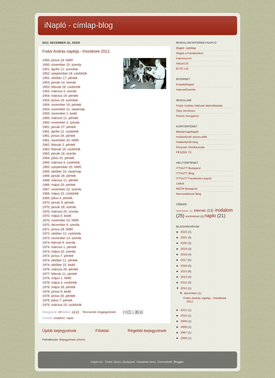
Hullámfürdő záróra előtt (191, 136)
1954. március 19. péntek (60, 95)
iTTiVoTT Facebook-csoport (194, 178)
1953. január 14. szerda (59, 82)
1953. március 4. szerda (59, 91)
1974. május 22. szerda (58, 251)
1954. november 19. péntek (61, 104)
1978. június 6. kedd (56, 291)
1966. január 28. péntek (59, 175)
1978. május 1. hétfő (56, 278)
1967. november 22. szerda (61, 189)
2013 (184, 282)
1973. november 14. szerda (61, 238)
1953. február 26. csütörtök (61, 87)
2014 (184, 276)
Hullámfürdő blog (187, 142)
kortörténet (192, 216)
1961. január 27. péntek (59, 127)
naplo (70, 318)
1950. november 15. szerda (61, 64)
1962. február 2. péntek (58, 144)
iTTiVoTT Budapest (188, 168)
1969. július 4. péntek (57, 198)
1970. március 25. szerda (60, 211)
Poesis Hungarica (187, 116)
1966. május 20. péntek (58, 184)
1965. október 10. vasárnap (61, 171)
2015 (184, 271)
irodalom (59, 318)
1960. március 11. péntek (60, 118)
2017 (184, 260)
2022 (184, 232)
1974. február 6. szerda (58, 242)
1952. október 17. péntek (60, 78)
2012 (184, 288)
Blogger (179, 361)
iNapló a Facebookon (189, 53)
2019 (184, 248)
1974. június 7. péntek (57, 255)
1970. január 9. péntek (58, 202)
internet (199, 210)
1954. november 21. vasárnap (63, 109)
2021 (184, 237)
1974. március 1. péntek (59, 247)
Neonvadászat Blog (188, 193)
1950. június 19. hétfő (57, 60)
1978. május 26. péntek (58, 287)
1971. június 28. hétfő (57, 229)
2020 (184, 243)
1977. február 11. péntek (59, 273)
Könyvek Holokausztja (190, 147)
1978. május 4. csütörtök (59, 282)
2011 (184, 310)
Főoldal (102, 330)
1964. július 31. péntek (58, 158)
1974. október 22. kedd (58, 264)
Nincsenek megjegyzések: (100, 312)
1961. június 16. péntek (58, 135)
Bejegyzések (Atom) (72, 339)
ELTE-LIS (182, 68)
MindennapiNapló (187, 131)
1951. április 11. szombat (60, 69)
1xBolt (180, 183)
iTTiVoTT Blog (185, 173)
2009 (184, 321)
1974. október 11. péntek (60, 260)
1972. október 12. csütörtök (61, 233)
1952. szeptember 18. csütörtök (64, 73)
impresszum (184, 58)
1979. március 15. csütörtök (61, 305)
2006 (184, 338)
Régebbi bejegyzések (147, 330)
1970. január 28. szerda (59, 207)
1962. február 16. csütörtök (61, 149)
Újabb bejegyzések (59, 330)
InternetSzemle (186, 89)
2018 (184, 254)
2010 (184, 315)
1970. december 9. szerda (60, 224)
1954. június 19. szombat (60, 100)
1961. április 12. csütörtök (60, 131)
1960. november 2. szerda (60, 122)
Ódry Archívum (185, 110)
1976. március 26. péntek (60, 269)
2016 (184, 265)
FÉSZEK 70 (183, 152)
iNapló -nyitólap (186, 48)
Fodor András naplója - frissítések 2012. (76, 51)
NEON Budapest (186, 188)
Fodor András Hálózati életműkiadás (199, 105)
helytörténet (182, 211)
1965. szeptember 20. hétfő (61, 167)
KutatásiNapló (185, 84)
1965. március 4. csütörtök (61, 162)
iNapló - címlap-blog (78, 25)
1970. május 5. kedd (56, 215)
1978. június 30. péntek (58, 296)
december (191, 293)
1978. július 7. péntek (57, 300)
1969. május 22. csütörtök (60, 193)
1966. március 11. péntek (60, 180)
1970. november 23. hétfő (60, 220)
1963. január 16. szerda (59, 153)
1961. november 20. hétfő (60, 140)
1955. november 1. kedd (59, 113)
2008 (184, 327)
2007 (184, 332)
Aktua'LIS (182, 63)
